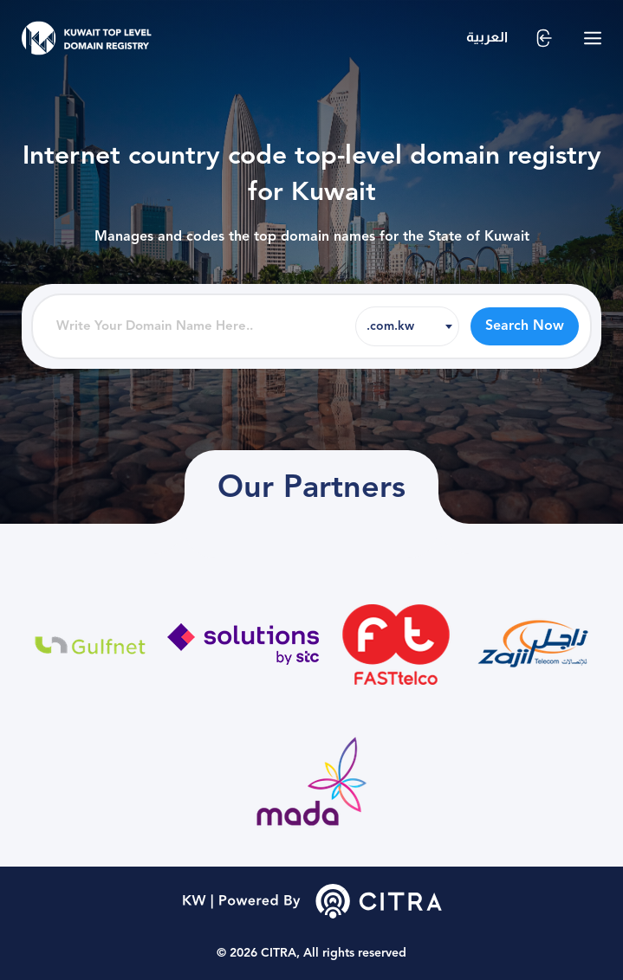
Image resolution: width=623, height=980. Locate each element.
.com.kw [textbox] (390, 326)
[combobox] (407, 326)
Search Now (524, 326)
